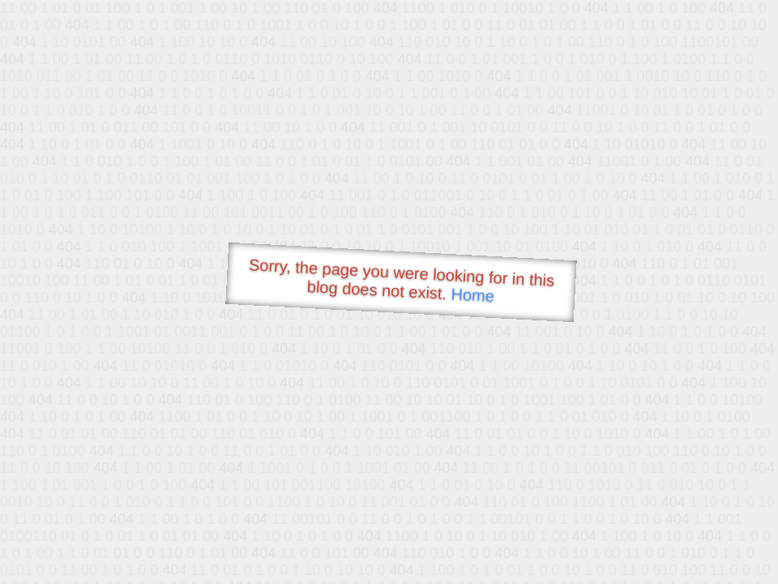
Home (472, 295)
